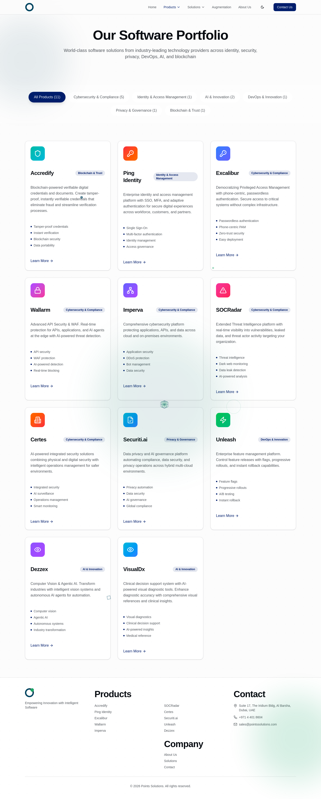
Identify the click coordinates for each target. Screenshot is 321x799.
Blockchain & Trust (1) (187, 110)
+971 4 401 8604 (251, 717)
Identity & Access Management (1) (164, 97)
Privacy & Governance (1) (136, 110)
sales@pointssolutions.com (258, 724)
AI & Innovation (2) (220, 97)
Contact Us (284, 7)
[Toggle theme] (262, 7)
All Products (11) (47, 97)
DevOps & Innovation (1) (267, 97)
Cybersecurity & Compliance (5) (99, 97)
